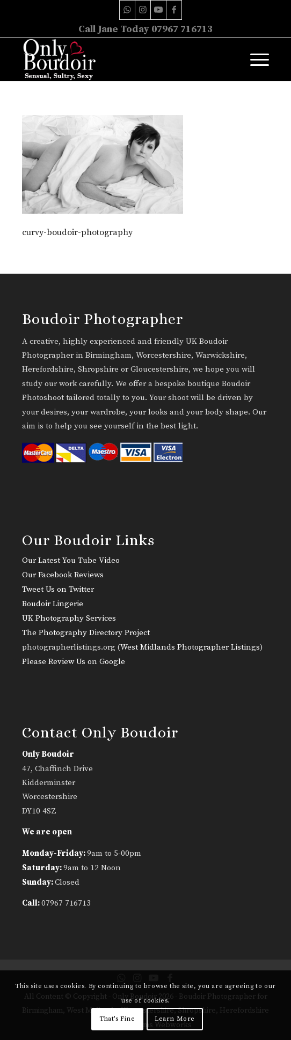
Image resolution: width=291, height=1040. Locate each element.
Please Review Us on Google (73, 662)
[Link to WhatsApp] (127, 10)
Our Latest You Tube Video (71, 560)
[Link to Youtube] (158, 10)
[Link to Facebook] (173, 10)
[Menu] (254, 59)
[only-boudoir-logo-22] (121, 59)
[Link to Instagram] (142, 10)
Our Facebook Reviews (63, 575)
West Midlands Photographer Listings (190, 647)
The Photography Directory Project (86, 633)
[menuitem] (254, 59)
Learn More (175, 1019)
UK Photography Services (69, 618)
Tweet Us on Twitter (58, 589)
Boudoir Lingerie (52, 604)
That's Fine (117, 1019)
